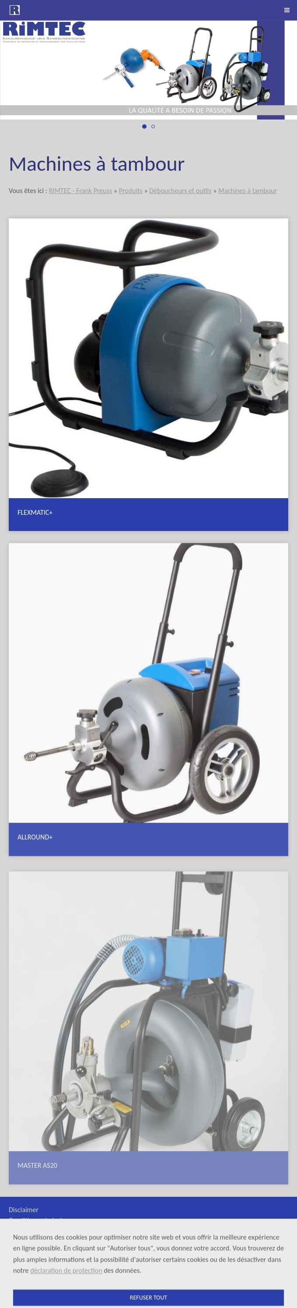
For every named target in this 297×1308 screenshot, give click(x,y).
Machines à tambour (247, 190)
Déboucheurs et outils (180, 190)
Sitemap (20, 1241)
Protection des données (42, 1252)
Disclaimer (23, 1210)
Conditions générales (38, 1220)
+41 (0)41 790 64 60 (248, 1277)
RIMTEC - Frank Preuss (80, 190)
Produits (131, 190)
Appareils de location (38, 1231)
